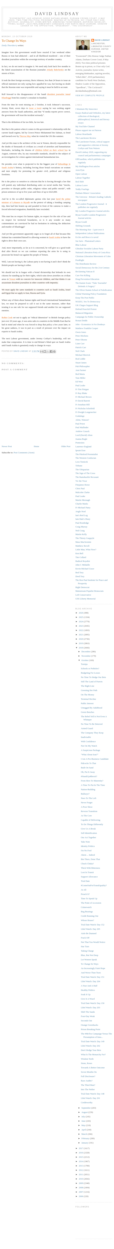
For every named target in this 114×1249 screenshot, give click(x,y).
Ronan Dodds (81, 320)
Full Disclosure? (88, 1076)
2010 (81, 1179)
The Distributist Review (85, 264)
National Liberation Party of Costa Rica (92, 252)
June (83, 1121)
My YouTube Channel (85, 126)
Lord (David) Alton (83, 435)
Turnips (84, 664)
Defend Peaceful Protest (86, 309)
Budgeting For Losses (90, 673)
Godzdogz (79, 416)
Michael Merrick (82, 355)
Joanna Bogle (81, 439)
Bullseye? (85, 794)
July (83, 1116)
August (84, 1112)
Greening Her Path (89, 690)
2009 (81, 1183)
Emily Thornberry (9, 45)
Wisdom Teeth (87, 1059)
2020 (81, 639)
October (85, 660)
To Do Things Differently (92, 824)
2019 (81, 643)
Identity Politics (88, 846)
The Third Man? (88, 1085)
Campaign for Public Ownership (89, 317)
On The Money (87, 694)
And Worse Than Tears (91, 972)
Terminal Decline (88, 699)
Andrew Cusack (82, 431)
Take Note (85, 841)
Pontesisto (79, 442)
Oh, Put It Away (88, 772)
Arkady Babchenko (55, 69)
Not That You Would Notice (93, 942)
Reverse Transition (89, 811)
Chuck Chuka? (87, 863)
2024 (81, 621)
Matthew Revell (82, 546)
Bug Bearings (87, 911)
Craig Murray (81, 526)
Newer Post (7, 446)
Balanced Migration (84, 313)
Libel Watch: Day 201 (90, 1098)
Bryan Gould (81, 222)
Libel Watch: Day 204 (90, 981)
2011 (81, 1174)
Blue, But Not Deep (89, 955)
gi (10, 97)
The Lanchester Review (85, 138)
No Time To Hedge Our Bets (93, 677)
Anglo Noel (80, 511)
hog (8, 97)
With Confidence (88, 741)
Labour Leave (81, 185)
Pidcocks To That (88, 763)
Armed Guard (87, 728)
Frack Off (85, 937)
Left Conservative (83, 595)
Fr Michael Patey (83, 507)
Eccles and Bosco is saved (86, 237)
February (85, 1138)
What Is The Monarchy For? (93, 1054)
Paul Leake (80, 385)
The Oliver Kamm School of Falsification (93, 290)
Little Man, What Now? (85, 549)
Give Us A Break (88, 828)
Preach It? (85, 894)
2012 (81, 1170)
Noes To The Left (88, 798)
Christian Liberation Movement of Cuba (92, 256)
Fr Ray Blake (81, 393)
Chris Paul (80, 488)
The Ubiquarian (82, 469)
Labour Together (82, 177)
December (86, 651)
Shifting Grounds (83, 225)
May (83, 1125)
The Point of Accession (91, 903)
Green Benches (87, 712)
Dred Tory (79, 576)
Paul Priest (80, 423)
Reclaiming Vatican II (85, 271)
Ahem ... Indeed (88, 855)
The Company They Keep (92, 732)
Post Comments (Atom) (24, 452)
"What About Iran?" (89, 754)
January (85, 1142)
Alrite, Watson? (82, 420)
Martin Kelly (81, 534)
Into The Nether (88, 1089)
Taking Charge (87, 951)
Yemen (12, 279)
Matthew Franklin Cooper (86, 328)
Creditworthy (86, 1102)
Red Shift (79, 181)
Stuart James (81, 362)
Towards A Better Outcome (93, 1067)
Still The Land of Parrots (91, 681)
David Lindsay (57, 13)
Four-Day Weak (88, 1016)
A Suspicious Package (90, 750)
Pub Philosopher (82, 366)
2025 (81, 617)
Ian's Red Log (81, 515)
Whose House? (87, 920)
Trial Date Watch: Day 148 (92, 1093)
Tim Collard (80, 557)
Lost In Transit (87, 872)
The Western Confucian (85, 458)
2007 (81, 1192)
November (86, 656)
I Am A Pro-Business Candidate (94, 759)
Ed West (79, 381)
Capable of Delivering (90, 820)
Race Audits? (86, 1080)
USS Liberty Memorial (85, 598)
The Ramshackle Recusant (87, 477)
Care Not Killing (82, 275)
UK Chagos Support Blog (86, 305)
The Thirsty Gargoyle (84, 538)
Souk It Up (85, 994)
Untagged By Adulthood (91, 707)
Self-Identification (89, 833)
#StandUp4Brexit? (89, 776)
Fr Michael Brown (83, 397)
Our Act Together (88, 837)
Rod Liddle (80, 359)
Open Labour (81, 174)
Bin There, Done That (90, 859)
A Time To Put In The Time (93, 785)
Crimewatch (86, 907)
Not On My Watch (89, 746)
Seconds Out (86, 1020)
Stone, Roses (86, 1063)
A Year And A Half (89, 985)
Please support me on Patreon (88, 130)
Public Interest (87, 703)
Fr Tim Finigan (82, 389)
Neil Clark (80, 351)
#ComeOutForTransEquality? (94, 885)
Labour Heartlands (83, 134)
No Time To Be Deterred (91, 724)
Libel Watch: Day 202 (90, 1045)
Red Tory (79, 572)
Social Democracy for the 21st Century (92, 267)
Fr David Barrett (82, 400)
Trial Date (85, 881)
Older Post (65, 446)
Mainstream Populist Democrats (89, 591)
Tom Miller (80, 378)
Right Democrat (82, 587)
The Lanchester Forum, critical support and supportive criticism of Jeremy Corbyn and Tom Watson (92, 144)
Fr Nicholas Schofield (85, 408)
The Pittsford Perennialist (86, 454)
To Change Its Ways (89, 964)
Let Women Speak (89, 959)
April (84, 1129)
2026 (81, 612)
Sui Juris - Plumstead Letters (88, 241)
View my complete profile (89, 95)
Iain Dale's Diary (82, 519)
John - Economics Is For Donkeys (90, 324)
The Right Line (87, 686)
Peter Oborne (81, 339)
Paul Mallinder (82, 427)
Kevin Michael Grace (84, 568)
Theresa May (25, 136)
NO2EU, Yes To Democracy (87, 301)
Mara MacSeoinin (83, 542)
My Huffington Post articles (87, 166)
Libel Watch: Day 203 (90, 1007)
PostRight (79, 260)
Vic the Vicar (81, 481)
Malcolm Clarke (82, 492)
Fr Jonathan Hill (82, 404)
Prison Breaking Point (90, 1029)
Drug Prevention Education (87, 279)
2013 (81, 1165)
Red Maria (80, 374)
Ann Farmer (80, 370)
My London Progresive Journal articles (92, 211)
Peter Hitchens (81, 336)
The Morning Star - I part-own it (89, 229)
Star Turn (85, 946)
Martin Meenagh (82, 500)
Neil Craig (80, 530)
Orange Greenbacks (89, 1025)
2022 (81, 630)
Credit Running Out (89, 916)
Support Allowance (89, 876)
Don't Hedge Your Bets (91, 1050)
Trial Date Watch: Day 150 (92, 1003)
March (84, 1134)
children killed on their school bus (51, 150)
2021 (81, 634)
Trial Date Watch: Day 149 (92, 1041)
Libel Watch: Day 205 (90, 929)
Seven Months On (89, 1072)
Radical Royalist (82, 561)
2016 (81, 1152)
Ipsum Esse (80, 450)
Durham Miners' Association (87, 193)
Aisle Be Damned (88, 933)
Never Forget (86, 802)
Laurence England (83, 446)
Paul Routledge (82, 523)
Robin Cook (7, 317)
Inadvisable (86, 737)
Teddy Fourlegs (82, 189)
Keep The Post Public (84, 297)
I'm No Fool (86, 850)
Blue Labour (80, 245)
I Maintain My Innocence (86, 109)
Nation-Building (88, 789)
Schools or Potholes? (90, 668)
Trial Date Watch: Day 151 (92, 977)
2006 (81, 1196)
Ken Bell (79, 553)
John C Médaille (82, 565)
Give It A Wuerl (88, 999)
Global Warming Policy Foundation (90, 294)
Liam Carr (79, 343)
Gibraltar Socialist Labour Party (89, 248)
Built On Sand (87, 767)
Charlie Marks (81, 503)
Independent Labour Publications (89, 233)
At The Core (86, 815)
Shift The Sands (88, 1012)
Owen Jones (80, 332)
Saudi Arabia (54, 237)
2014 (81, 1161)
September (86, 1108)
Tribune (78, 465)
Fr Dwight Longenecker (85, 412)
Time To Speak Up (89, 898)
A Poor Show (86, 807)
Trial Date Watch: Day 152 (92, 924)
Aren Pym (79, 170)
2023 (81, 626)
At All (83, 889)
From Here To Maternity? (92, 780)
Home (36, 446)
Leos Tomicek (81, 462)
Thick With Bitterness (90, 868)
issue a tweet (35, 108)
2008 (81, 1187)
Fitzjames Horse (82, 484)
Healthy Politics (88, 990)
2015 (81, 1157)
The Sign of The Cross (85, 473)
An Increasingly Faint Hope (93, 968)
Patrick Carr (80, 347)
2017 (81, 1148)
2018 (81, 647)
